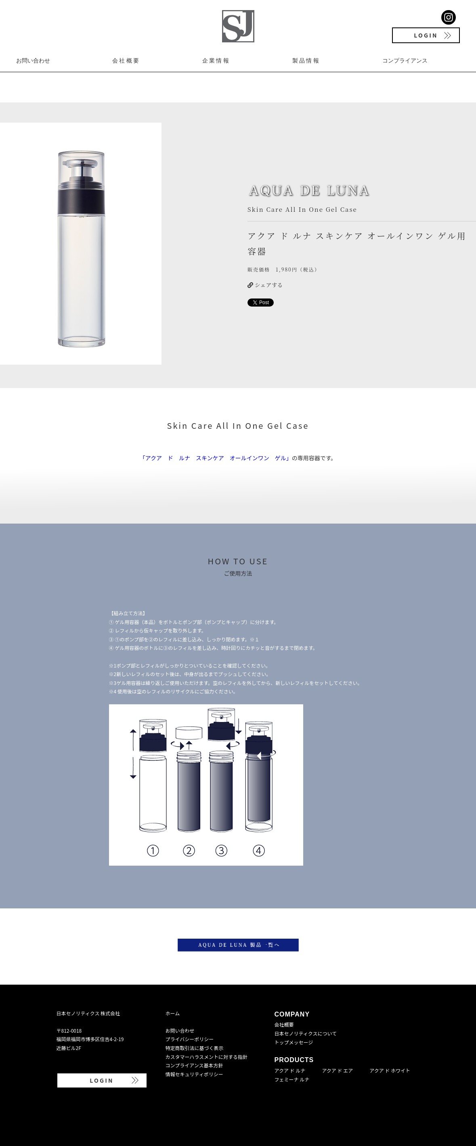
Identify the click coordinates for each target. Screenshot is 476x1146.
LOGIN (426, 35)
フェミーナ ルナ (292, 1079)
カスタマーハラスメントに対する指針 (207, 1056)
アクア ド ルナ (290, 1070)
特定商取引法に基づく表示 (195, 1047)
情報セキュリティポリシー (194, 1074)
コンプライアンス (405, 60)
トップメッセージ (294, 1042)
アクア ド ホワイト (389, 1070)
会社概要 (126, 60)
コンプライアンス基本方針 (194, 1065)
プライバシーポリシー (190, 1038)
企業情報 (216, 60)
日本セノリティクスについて (306, 1033)
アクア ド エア (337, 1070)
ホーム (173, 1013)
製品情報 (306, 60)
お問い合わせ (33, 60)
